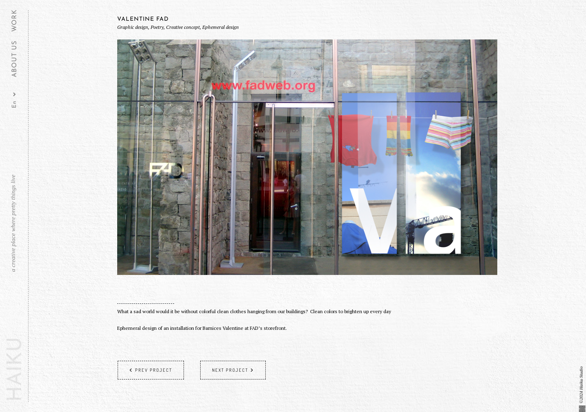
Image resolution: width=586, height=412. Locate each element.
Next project (233, 370)
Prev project (150, 370)
